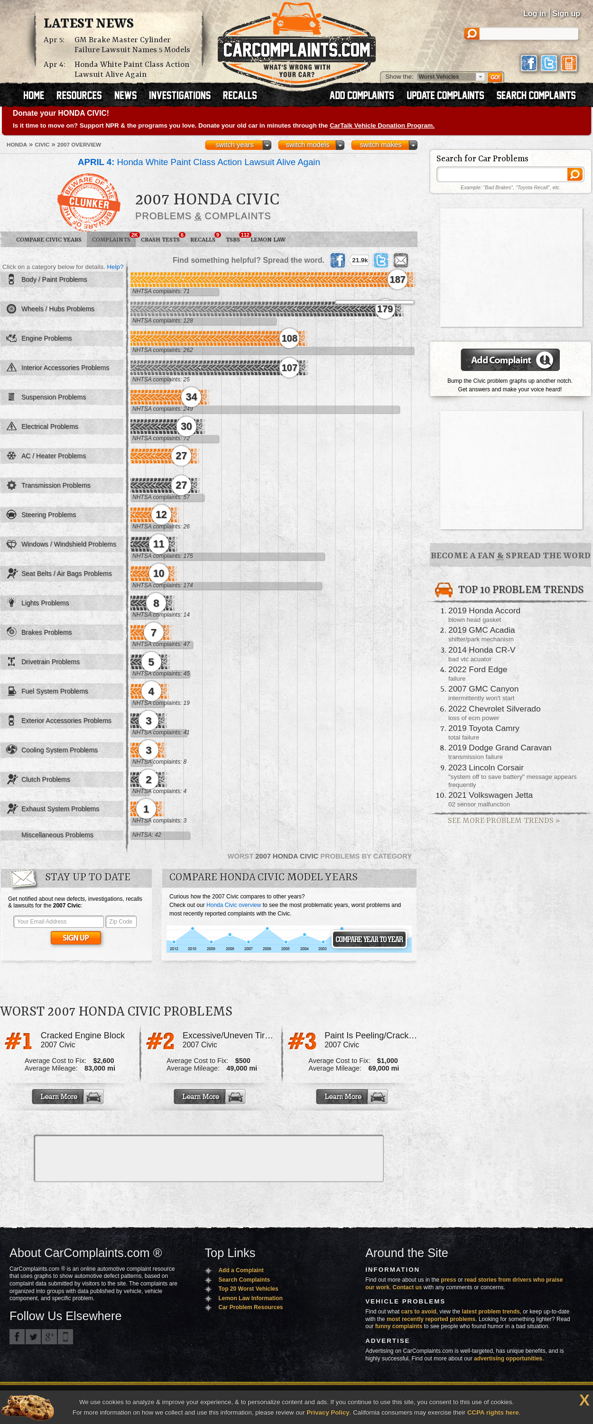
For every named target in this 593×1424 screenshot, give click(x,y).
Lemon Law (268, 239)
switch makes (381, 144)
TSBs (235, 237)
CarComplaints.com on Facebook (17, 1336)
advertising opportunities (508, 1358)
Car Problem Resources (250, 1307)
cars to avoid (418, 1311)
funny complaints (398, 1326)
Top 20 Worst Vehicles (248, 1288)
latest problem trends (491, 1311)
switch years (234, 144)
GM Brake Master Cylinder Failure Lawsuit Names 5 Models (132, 45)
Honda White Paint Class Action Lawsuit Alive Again (131, 69)
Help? (115, 266)
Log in (534, 13)
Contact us (407, 1287)
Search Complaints (244, 1279)
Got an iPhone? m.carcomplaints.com (65, 1336)
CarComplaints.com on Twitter (33, 1336)
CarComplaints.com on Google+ (49, 1336)
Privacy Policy (327, 1412)
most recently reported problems (431, 1319)
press (448, 1279)
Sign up (566, 13)
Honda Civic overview (233, 905)
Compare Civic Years (49, 239)
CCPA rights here (493, 1412)
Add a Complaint (240, 1270)
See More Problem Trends (504, 820)
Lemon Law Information (250, 1298)
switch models (307, 144)
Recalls (205, 237)
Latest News (89, 24)
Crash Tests (163, 237)
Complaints (114, 237)
